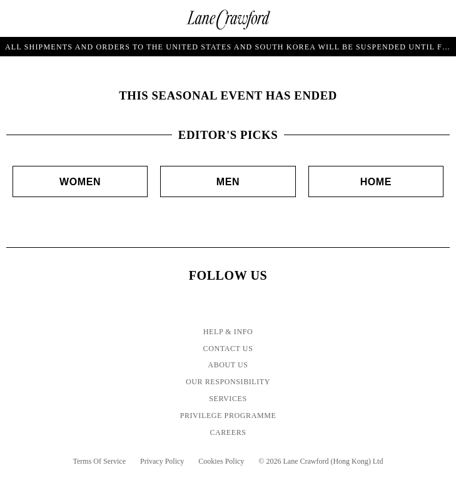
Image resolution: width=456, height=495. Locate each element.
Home (376, 181)
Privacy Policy (162, 461)
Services (228, 398)
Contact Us (228, 348)
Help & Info (228, 331)
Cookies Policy (221, 461)
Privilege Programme (228, 415)
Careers (228, 432)
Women (80, 181)
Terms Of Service (99, 461)
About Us (228, 364)
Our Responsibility (228, 381)
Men (228, 181)
